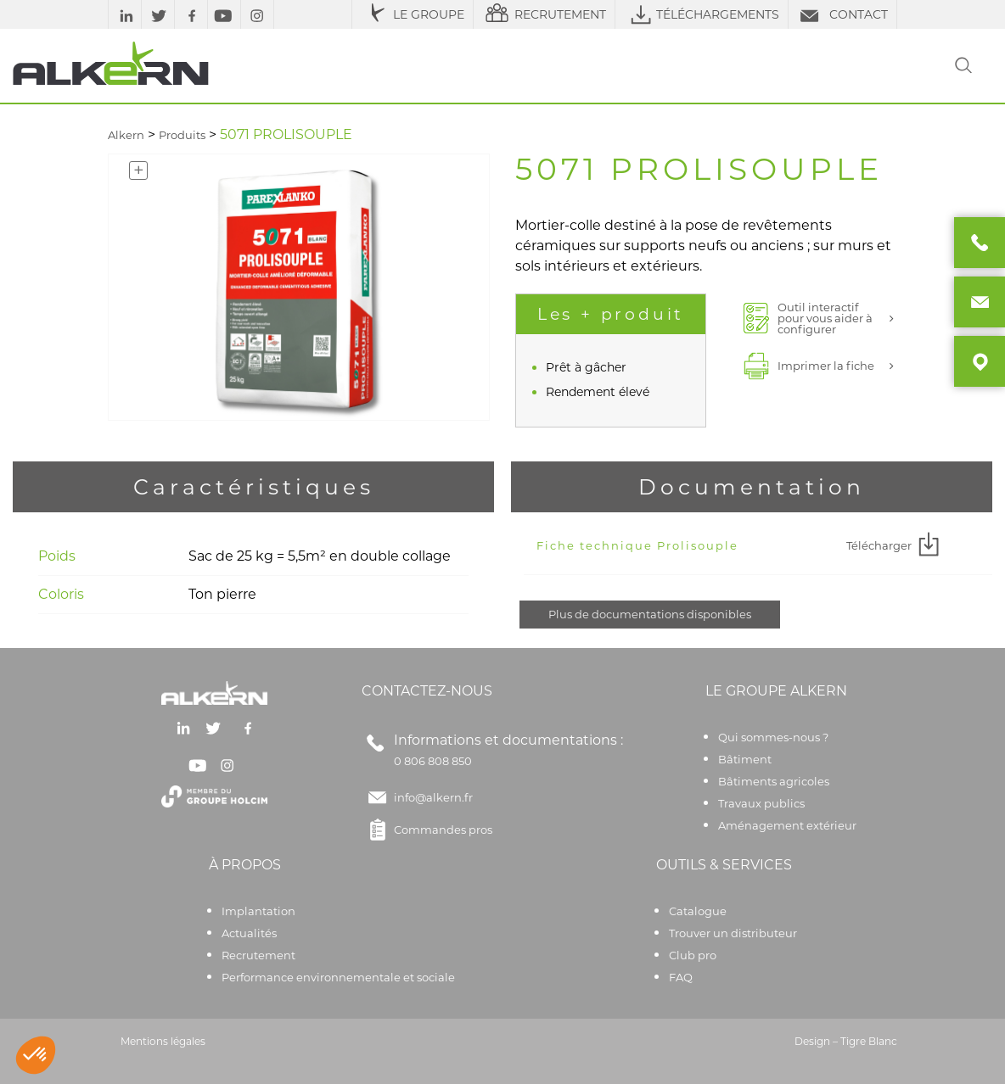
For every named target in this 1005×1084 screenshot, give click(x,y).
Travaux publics (761, 803)
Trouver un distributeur (733, 933)
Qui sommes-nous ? (773, 737)
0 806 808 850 (433, 761)
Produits (182, 135)
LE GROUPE (412, 14)
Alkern (126, 135)
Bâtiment (745, 759)
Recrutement (258, 955)
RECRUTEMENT (544, 14)
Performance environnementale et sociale (338, 977)
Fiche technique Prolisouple (637, 545)
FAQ (681, 977)
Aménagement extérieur (787, 825)
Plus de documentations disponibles (649, 614)
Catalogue (698, 911)
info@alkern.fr (433, 797)
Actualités (249, 933)
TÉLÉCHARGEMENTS (701, 14)
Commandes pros (427, 830)
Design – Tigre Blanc (845, 1041)
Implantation (258, 911)
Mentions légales (163, 1041)
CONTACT (842, 14)
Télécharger (895, 545)
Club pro (692, 955)
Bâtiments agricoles (773, 781)
